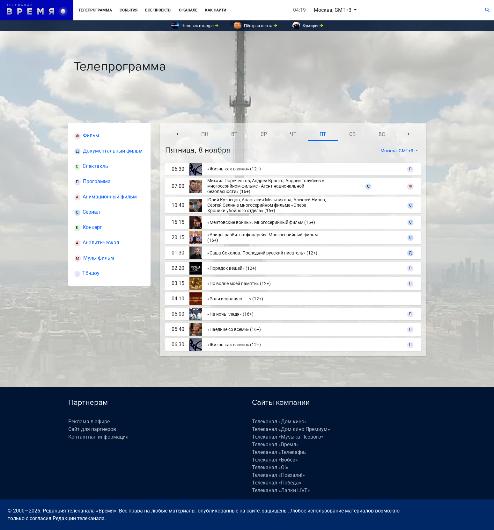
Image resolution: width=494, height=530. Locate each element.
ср (264, 134)
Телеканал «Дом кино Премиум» (291, 429)
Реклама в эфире (89, 422)
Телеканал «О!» (270, 467)
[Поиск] (487, 10)
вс (382, 134)
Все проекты (158, 10)
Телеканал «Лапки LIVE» (281, 490)
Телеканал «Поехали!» (278, 475)
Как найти (215, 10)
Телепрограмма (95, 10)
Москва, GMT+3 (333, 10)
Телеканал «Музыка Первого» (288, 437)
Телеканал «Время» (275, 444)
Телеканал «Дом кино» (279, 422)
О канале (188, 10)
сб (352, 134)
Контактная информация (98, 437)
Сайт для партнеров (92, 429)
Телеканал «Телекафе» (279, 452)
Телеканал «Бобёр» (275, 460)
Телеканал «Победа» (276, 483)
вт (234, 134)
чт (293, 134)
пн (204, 134)
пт (323, 134)
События (128, 10)
